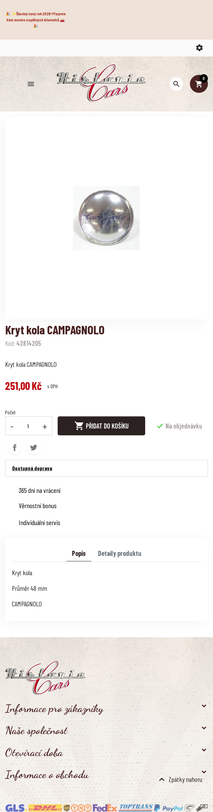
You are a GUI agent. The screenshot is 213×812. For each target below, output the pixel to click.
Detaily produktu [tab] (119, 553)
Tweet (33, 447)
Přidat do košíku (101, 426)
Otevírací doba (34, 752)
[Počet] (28, 426)
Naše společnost (36, 730)
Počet (10, 412)
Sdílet (14, 447)
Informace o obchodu (47, 774)
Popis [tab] (79, 553)
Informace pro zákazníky (54, 708)
